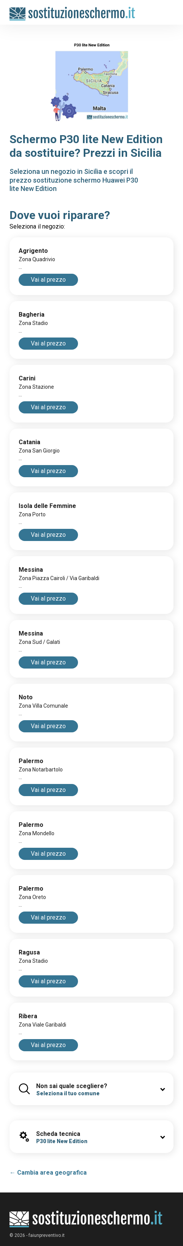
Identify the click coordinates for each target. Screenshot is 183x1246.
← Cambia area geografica (48, 1172)
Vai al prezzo (48, 279)
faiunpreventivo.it (47, 1235)
